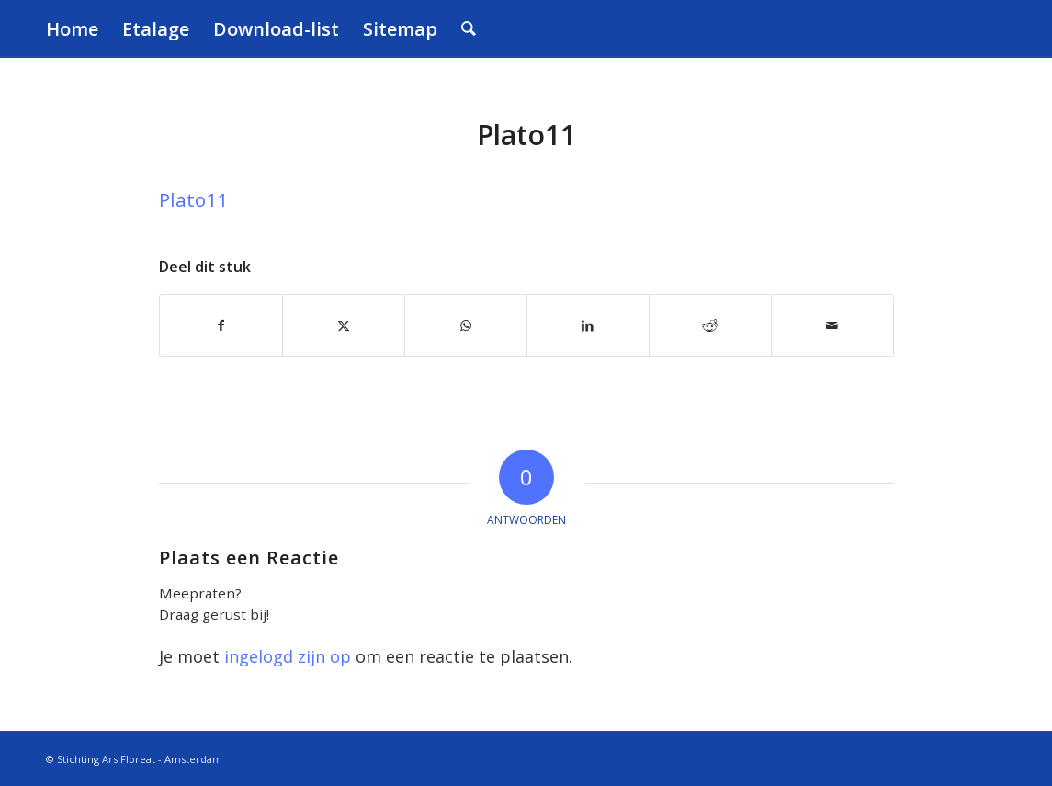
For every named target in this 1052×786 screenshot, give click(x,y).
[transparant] (978, 29)
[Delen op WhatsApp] (465, 325)
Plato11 (193, 199)
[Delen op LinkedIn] (588, 325)
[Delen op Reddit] (710, 325)
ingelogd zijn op (287, 656)
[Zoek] (468, 29)
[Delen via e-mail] (832, 325)
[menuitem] (72, 29)
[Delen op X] (343, 325)
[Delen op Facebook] (221, 325)
